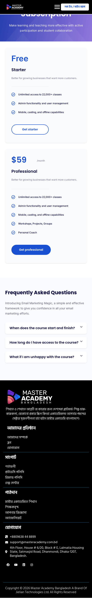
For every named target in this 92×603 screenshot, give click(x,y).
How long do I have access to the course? (44, 342)
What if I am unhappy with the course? (42, 357)
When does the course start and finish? (42, 328)
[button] (46, 328)
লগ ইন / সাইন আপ (75, 7)
